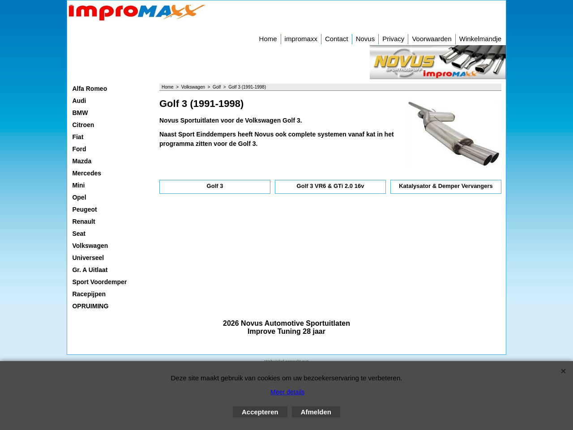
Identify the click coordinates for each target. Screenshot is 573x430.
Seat (79, 233)
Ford (79, 149)
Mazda (81, 161)
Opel (79, 197)
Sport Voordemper (99, 281)
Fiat (77, 136)
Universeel (88, 257)
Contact (336, 39)
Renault (83, 221)
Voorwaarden (431, 39)
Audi (79, 100)
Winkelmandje (480, 39)
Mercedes (86, 173)
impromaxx (301, 39)
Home (268, 39)
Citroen (83, 124)
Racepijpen (89, 294)
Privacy (393, 39)
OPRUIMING (90, 306)
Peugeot (84, 209)
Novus (365, 39)
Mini (78, 185)
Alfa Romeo (89, 88)
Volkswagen (90, 245)
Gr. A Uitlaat (89, 269)
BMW (80, 112)
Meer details (287, 392)
